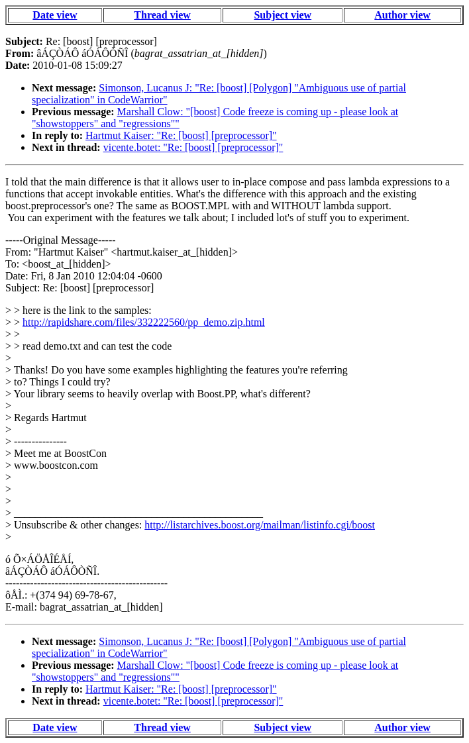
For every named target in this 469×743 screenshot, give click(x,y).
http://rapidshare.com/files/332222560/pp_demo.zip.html (144, 322)
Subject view (282, 15)
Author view (402, 15)
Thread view (162, 15)
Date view (54, 15)
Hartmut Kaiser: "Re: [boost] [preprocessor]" (181, 135)
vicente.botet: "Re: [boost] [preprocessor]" (193, 147)
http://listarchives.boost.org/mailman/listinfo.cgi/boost (259, 524)
